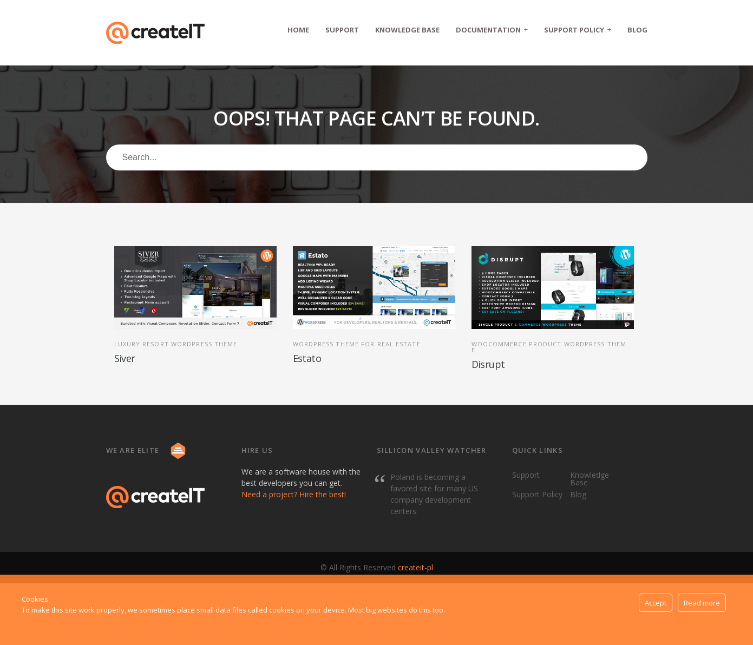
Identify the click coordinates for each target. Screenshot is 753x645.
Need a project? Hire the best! (293, 494)
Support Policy (577, 29)
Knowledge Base (407, 30)
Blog (637, 30)
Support (342, 30)
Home (298, 30)
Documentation (492, 29)
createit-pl (415, 567)
